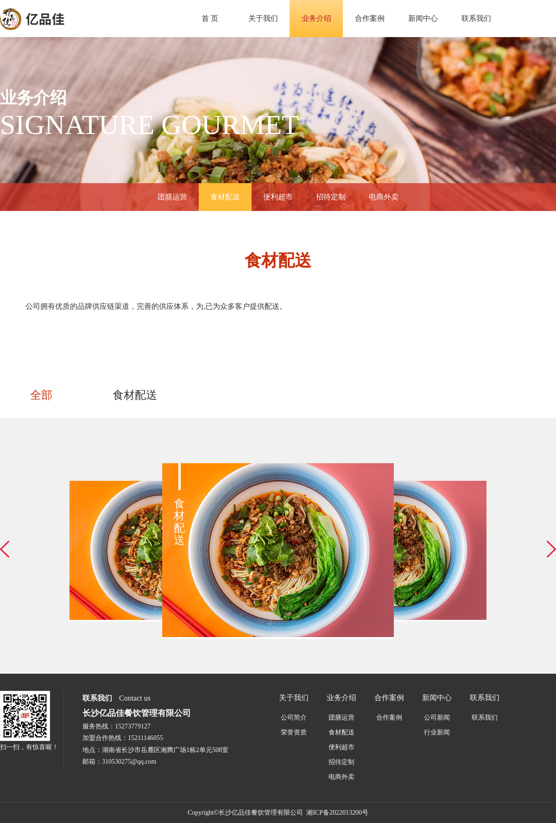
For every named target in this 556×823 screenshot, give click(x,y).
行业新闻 (437, 732)
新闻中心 (423, 18)
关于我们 (263, 18)
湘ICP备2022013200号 (337, 812)
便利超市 (278, 197)
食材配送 (225, 197)
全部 (41, 395)
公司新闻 (437, 717)
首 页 (210, 18)
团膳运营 (172, 197)
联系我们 (476, 18)
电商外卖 (383, 197)
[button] (4, 549)
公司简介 (294, 717)
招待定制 (331, 197)
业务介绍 (316, 18)
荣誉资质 (294, 732)
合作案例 (370, 18)
